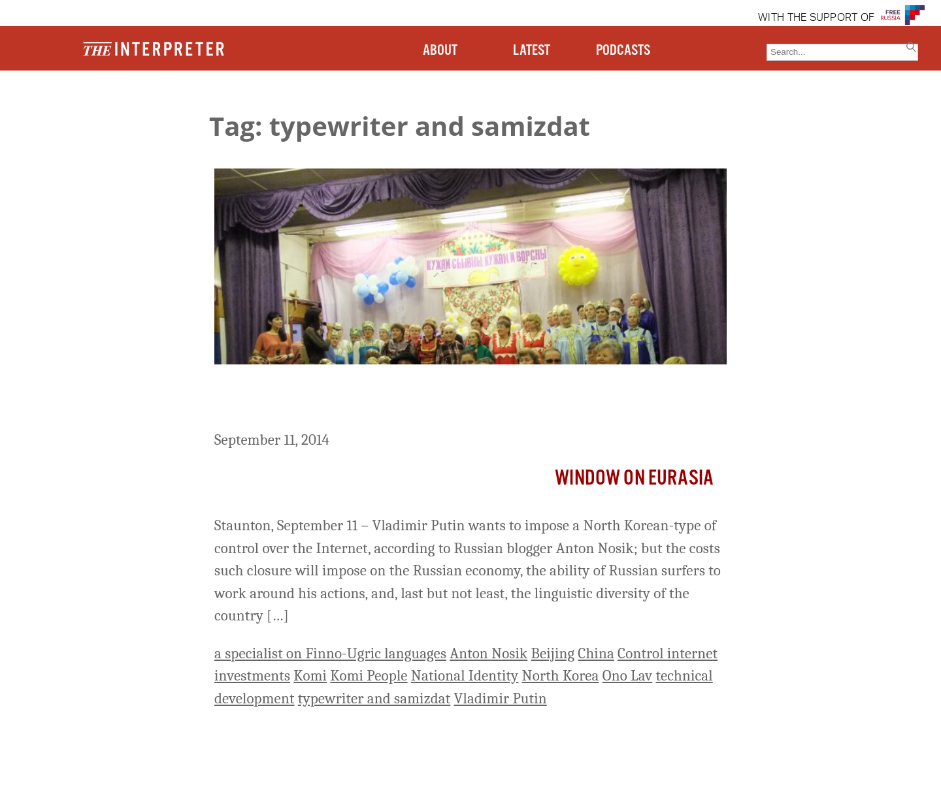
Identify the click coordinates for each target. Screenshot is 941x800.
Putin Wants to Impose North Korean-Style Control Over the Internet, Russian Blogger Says (438, 400)
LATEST (531, 50)
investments (252, 675)
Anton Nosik (488, 653)
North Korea (560, 675)
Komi (310, 675)
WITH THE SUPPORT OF (816, 18)
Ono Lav (628, 675)
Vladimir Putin (500, 698)
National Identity (465, 675)
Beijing (553, 653)
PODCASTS (623, 50)
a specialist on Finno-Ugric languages (330, 653)
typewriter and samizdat (374, 698)
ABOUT (440, 50)
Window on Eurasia (634, 478)
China (596, 653)
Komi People (368, 675)
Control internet (668, 653)
